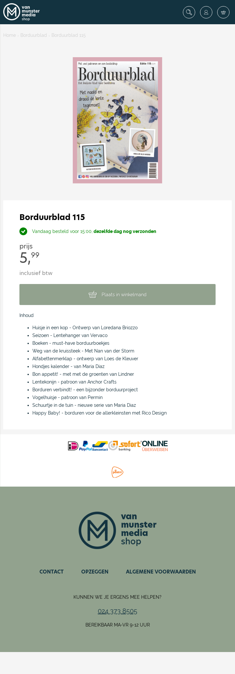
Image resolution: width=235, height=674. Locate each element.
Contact (51, 571)
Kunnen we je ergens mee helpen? (117, 597)
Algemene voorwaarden (161, 571)
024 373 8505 (117, 611)
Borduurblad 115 (68, 35)
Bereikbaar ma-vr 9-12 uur (117, 624)
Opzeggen (94, 571)
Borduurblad (33, 35)
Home (9, 35)
